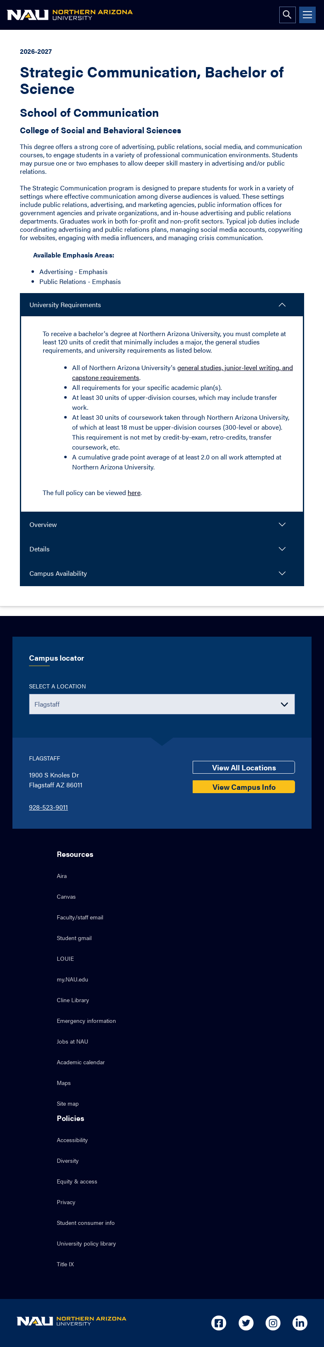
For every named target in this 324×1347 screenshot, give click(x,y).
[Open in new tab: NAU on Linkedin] (300, 1323)
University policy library (86, 1243)
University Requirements (65, 304)
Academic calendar (81, 1062)
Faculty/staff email (80, 917)
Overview (43, 524)
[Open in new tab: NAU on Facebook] (218, 1323)
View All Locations (244, 767)
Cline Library (73, 1000)
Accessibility (72, 1139)
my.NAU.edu (72, 979)
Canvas (66, 896)
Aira (62, 875)
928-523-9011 (48, 807)
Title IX (65, 1264)
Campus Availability (58, 573)
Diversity (68, 1160)
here (134, 492)
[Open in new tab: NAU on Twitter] (246, 1323)
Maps (64, 1082)
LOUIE (65, 958)
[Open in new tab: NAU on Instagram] (273, 1323)
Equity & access (77, 1181)
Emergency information (86, 1020)
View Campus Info (244, 787)
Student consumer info (86, 1222)
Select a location (57, 686)
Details (39, 548)
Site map (68, 1103)
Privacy (66, 1202)
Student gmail (74, 937)
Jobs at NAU (72, 1041)
